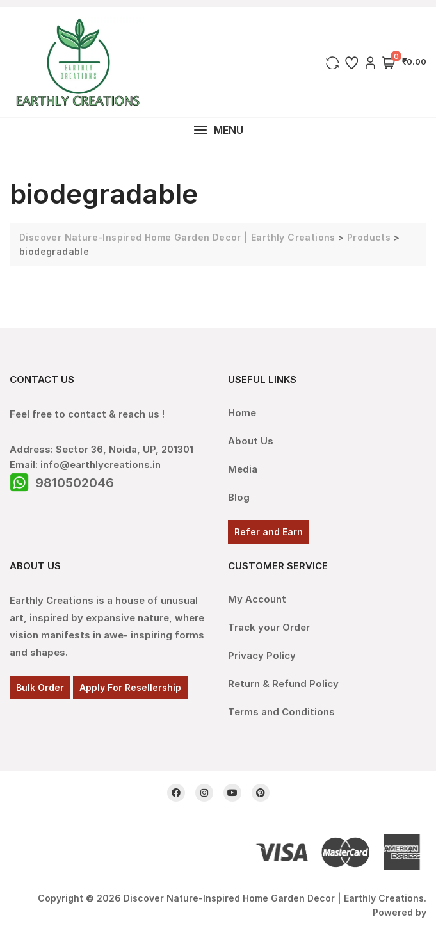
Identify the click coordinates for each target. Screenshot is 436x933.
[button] (218, 130)
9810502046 (74, 483)
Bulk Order (40, 687)
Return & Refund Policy (283, 683)
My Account (257, 599)
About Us (250, 441)
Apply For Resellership (130, 687)
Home (242, 413)
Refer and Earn (268, 531)
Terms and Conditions (281, 712)
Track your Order (269, 627)
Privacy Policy (262, 655)
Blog (239, 497)
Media (242, 469)
